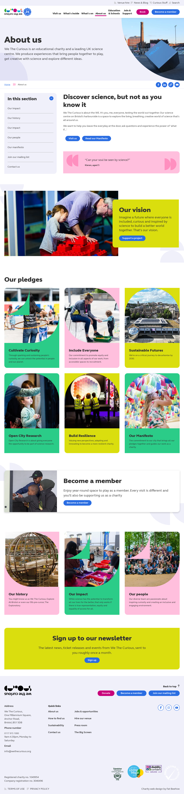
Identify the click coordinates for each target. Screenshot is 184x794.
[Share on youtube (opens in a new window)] (177, 708)
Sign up (92, 660)
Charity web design (152, 788)
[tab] (10, 84)
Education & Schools (114, 12)
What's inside (71, 13)
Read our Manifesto (96, 138)
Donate (106, 693)
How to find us (56, 718)
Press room (80, 725)
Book (143, 11)
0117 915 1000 (11, 733)
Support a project (132, 238)
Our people (14, 137)
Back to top (169, 686)
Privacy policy (39, 788)
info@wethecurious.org (17, 751)
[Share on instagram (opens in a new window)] (169, 708)
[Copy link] (170, 84)
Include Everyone (83, 350)
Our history (14, 118)
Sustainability (56, 725)
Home (7, 84)
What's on (87, 13)
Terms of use (16, 788)
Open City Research (25, 436)
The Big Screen (83, 732)
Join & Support (127, 12)
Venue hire (123, 2)
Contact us (14, 166)
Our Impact (14, 108)
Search (176, 2)
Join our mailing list (18, 157)
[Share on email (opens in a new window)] (177, 84)
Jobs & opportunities (86, 711)
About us (100, 13)
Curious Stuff (160, 2)
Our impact (14, 127)
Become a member (165, 11)
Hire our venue (82, 718)
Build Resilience (82, 436)
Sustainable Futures (146, 350)
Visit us (57, 13)
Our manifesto (16, 147)
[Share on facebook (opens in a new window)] (158, 84)
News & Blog (141, 2)
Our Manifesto (141, 436)
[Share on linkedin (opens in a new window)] (164, 84)
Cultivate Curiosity (24, 350)
